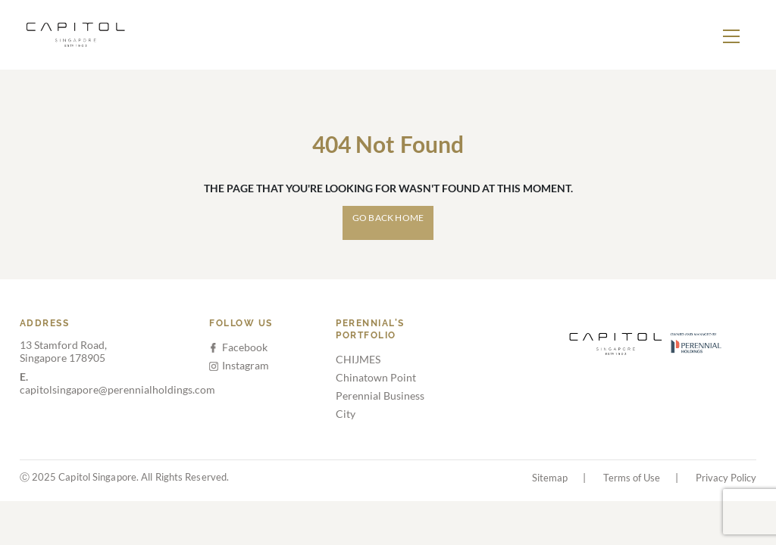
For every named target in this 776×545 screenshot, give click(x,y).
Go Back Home (388, 217)
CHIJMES (358, 359)
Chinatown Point (376, 377)
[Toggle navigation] (731, 35)
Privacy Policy (726, 478)
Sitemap (550, 478)
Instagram (239, 365)
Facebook (239, 347)
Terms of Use (631, 478)
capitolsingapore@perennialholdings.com (117, 383)
